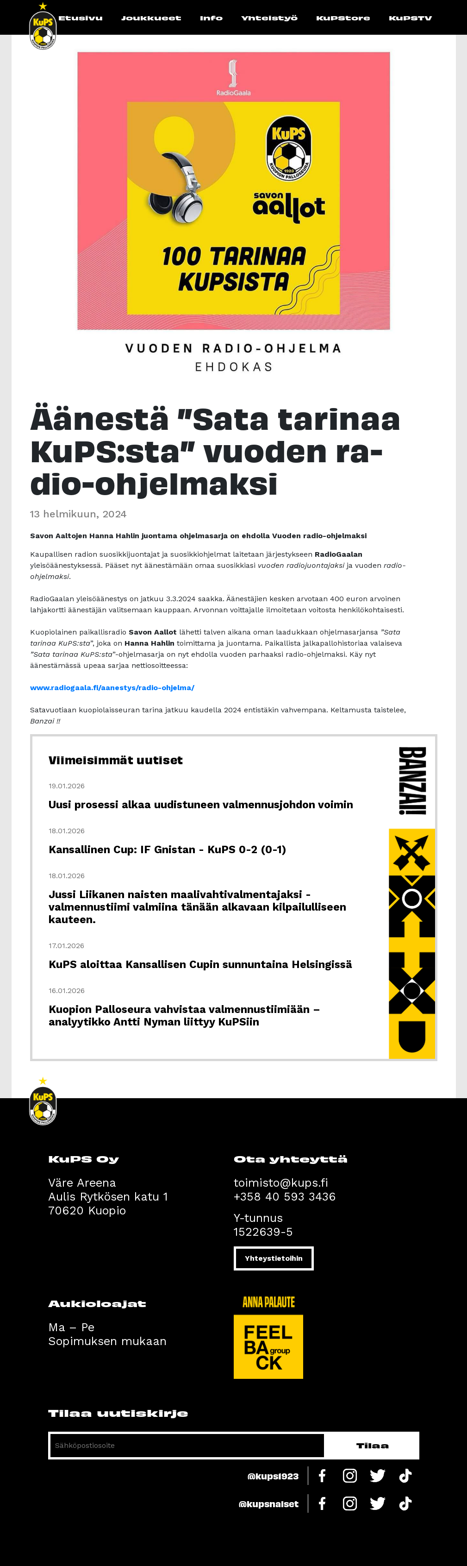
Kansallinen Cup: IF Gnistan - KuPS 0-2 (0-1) (167, 849)
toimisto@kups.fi (281, 1182)
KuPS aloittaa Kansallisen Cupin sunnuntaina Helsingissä (200, 964)
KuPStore (343, 17)
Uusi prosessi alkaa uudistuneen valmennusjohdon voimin (201, 805)
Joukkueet (151, 17)
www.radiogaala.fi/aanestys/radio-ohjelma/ (112, 687)
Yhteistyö (269, 17)
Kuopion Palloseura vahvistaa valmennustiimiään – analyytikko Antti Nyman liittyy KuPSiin (184, 1015)
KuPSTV (410, 17)
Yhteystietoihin (274, 1258)
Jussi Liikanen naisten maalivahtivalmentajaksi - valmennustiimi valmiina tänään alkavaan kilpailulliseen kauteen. (197, 907)
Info (211, 17)
